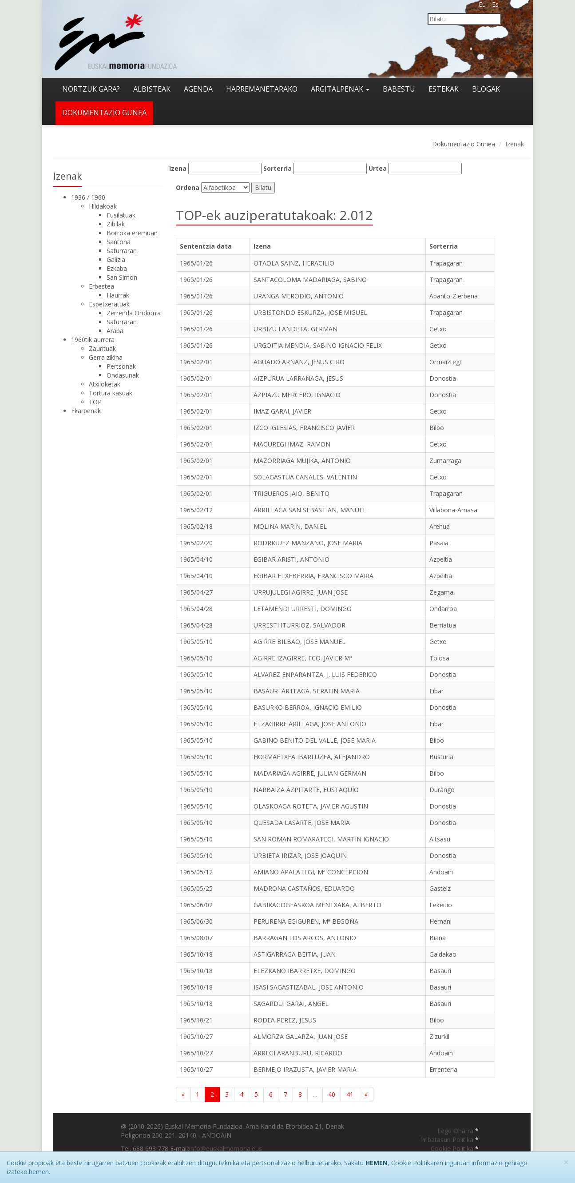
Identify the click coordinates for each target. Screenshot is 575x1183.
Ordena (187, 187)
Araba (115, 330)
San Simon (122, 277)
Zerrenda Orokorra (134, 313)
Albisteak (152, 89)
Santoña (119, 241)
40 (331, 1094)
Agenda (198, 89)
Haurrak (118, 295)
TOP (95, 402)
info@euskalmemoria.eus (225, 1148)
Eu (482, 4)
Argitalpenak (340, 89)
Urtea (378, 168)
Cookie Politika (453, 1148)
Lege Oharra (456, 1131)
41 (349, 1094)
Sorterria (277, 168)
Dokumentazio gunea (104, 112)
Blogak (486, 89)
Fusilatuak (121, 215)
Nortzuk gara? (91, 89)
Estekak (443, 89)
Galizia (116, 259)
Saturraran (122, 250)
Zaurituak (102, 348)
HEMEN (376, 1163)
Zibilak (116, 224)
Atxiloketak (104, 384)
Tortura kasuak (110, 393)
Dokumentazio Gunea (463, 144)
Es (495, 4)
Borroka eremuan (132, 233)
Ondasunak (123, 375)
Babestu (399, 89)
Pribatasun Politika (447, 1139)
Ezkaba (117, 268)
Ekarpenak (86, 410)
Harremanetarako (261, 89)
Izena (177, 168)
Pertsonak (121, 366)
